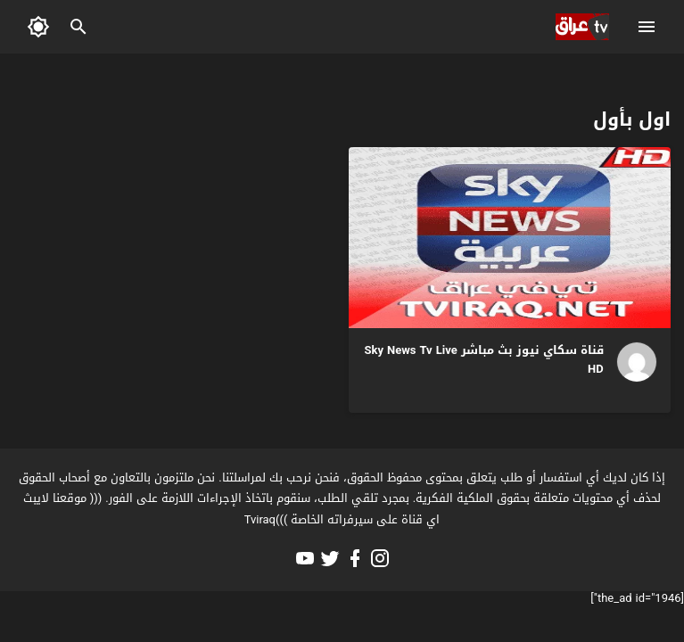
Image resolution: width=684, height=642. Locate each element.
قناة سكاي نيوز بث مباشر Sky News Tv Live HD (484, 359)
